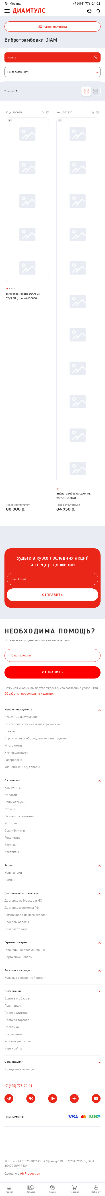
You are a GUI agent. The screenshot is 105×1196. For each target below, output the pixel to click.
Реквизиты (12, 838)
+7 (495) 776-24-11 (86, 4)
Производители (16, 1013)
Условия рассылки (17, 1041)
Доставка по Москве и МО (23, 900)
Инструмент (13, 745)
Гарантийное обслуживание (24, 950)
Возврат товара (15, 929)
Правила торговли (17, 1020)
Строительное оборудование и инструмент (36, 738)
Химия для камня (16, 753)
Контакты (11, 852)
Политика (11, 1027)
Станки (9, 731)
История (10, 823)
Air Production (29, 1173)
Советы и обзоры (17, 998)
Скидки (9, 880)
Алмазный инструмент (20, 717)
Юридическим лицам (19, 1069)
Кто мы (9, 809)
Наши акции (13, 873)
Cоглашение (13, 1034)
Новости (10, 795)
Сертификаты (14, 830)
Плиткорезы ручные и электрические (32, 724)
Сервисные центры (18, 957)
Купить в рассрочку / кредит (25, 978)
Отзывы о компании (19, 816)
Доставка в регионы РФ (21, 908)
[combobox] (52, 72)
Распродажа (13, 760)
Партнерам (12, 1006)
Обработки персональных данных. (29, 693)
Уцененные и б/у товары (22, 767)
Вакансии (11, 845)
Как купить (12, 788)
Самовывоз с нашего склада (24, 915)
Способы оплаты (16, 922)
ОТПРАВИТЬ (52, 595)
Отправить (52, 672)
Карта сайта (13, 1048)
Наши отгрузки (15, 802)
